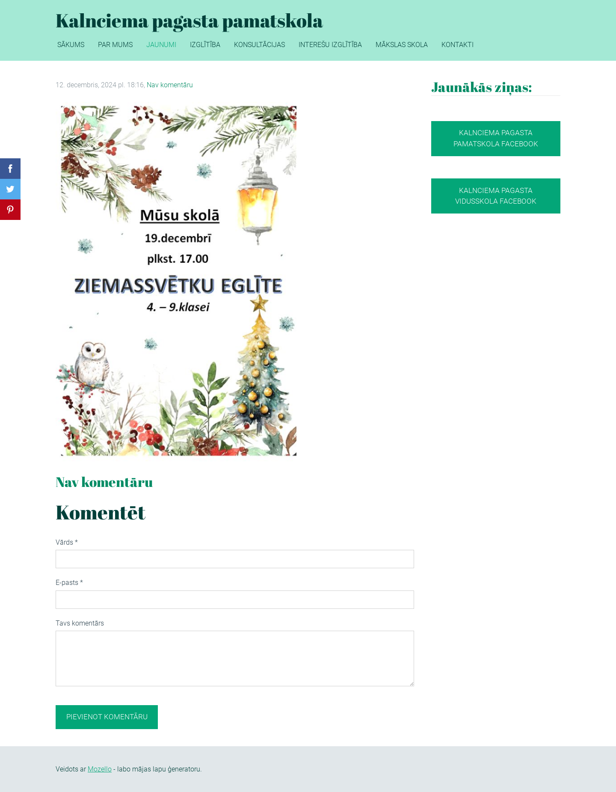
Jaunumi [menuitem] (161, 45)
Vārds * (67, 542)
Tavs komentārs (80, 623)
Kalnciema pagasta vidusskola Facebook (495, 196)
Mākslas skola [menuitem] (402, 45)
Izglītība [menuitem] (205, 45)
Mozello (100, 769)
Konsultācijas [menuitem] (259, 45)
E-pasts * (69, 582)
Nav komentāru (170, 85)
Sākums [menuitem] (70, 45)
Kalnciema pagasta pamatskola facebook (495, 138)
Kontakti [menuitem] (457, 45)
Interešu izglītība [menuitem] (330, 45)
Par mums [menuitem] (115, 45)
